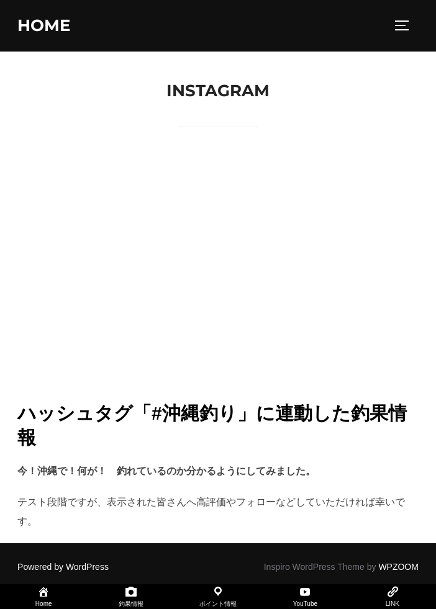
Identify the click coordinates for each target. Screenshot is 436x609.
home (43, 25)
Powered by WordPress (63, 567)
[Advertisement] (218, 287)
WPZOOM (398, 567)
